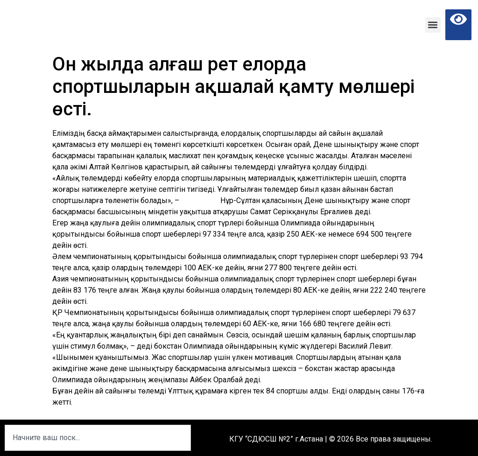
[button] (433, 25)
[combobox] (98, 438)
